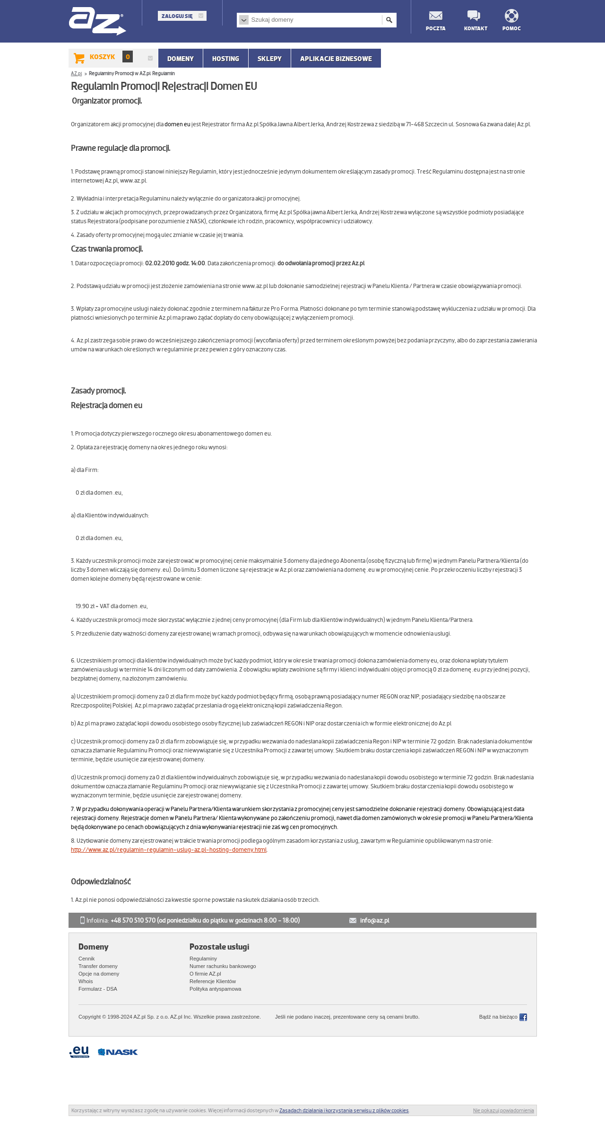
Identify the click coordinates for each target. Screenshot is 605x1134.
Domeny (180, 58)
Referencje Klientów (213, 981)
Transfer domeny (98, 966)
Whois (85, 981)
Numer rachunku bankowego (223, 966)
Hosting (225, 58)
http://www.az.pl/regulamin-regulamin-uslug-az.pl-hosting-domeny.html (169, 850)
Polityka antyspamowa (215, 989)
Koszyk (111, 56)
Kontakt (473, 28)
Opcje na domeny (98, 974)
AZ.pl (98, 22)
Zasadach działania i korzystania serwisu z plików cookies (344, 1110)
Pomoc (511, 28)
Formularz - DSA (97, 989)
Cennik (86, 958)
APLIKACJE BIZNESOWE (336, 58)
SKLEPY (270, 58)
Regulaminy (203, 958)
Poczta (435, 28)
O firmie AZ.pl (205, 974)
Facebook (523, 1017)
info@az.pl (374, 920)
